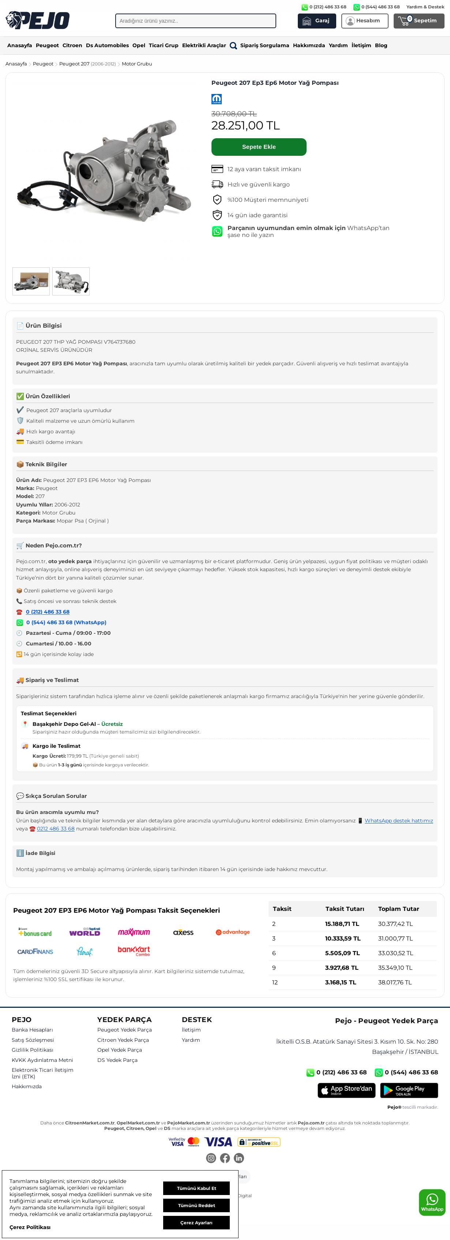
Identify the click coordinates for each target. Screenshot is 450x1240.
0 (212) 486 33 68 (48, 611)
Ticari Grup (164, 45)
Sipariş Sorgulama (259, 45)
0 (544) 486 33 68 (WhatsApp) (66, 622)
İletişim (361, 45)
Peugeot (47, 45)
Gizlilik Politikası (32, 1050)
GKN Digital (239, 1195)
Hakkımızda (309, 45)
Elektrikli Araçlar (204, 45)
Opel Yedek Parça (119, 1050)
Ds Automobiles (107, 45)
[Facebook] (225, 1159)
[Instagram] (211, 1159)
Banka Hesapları (32, 1030)
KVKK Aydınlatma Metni (42, 1060)
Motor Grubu (137, 64)
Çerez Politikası (30, 1227)
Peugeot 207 (88, 64)
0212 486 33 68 (56, 828)
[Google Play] (409, 1090)
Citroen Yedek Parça (123, 1040)
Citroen (72, 45)
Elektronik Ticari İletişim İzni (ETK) (43, 1073)
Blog (381, 45)
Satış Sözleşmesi (33, 1040)
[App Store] (347, 1090)
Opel (138, 45)
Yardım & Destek (425, 7)
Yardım (338, 45)
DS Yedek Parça (117, 1060)
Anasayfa (19, 45)
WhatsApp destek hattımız (399, 820)
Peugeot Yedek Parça (124, 1030)
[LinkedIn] (239, 1159)
